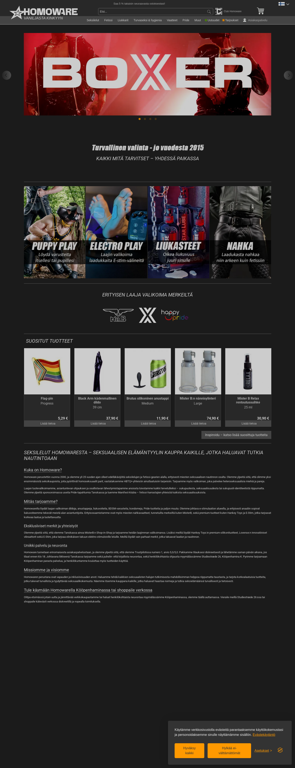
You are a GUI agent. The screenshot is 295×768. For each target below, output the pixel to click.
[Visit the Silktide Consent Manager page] (280, 750)
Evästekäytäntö (264, 734)
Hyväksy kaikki (189, 750)
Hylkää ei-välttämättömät (229, 750)
